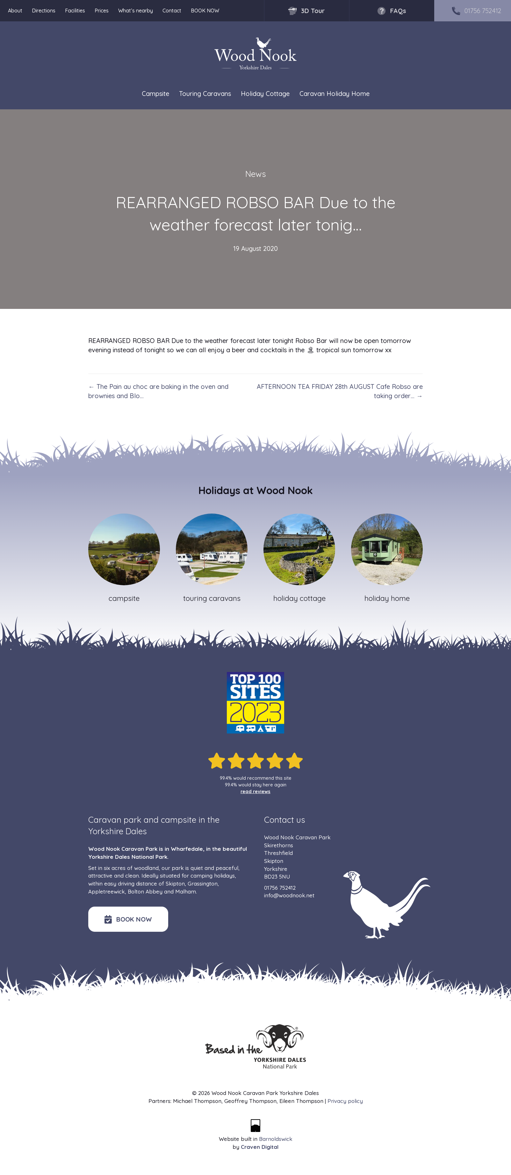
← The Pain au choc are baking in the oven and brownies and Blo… (158, 391)
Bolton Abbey (145, 891)
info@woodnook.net (289, 895)
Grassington (203, 883)
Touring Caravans (205, 94)
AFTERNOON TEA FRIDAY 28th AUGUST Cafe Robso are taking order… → (340, 391)
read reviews (255, 791)
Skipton (175, 883)
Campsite (155, 94)
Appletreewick (106, 891)
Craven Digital (259, 1146)
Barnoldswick (275, 1138)
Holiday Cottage (265, 94)
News (255, 174)
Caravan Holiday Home (334, 94)
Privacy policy (345, 1101)
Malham (185, 891)
